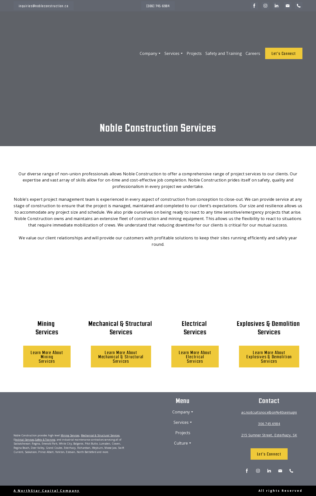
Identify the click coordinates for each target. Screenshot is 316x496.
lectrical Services (24, 439)
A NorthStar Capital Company (47, 491)
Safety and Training (223, 53)
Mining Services (70, 435)
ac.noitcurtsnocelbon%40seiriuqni (269, 412)
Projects (194, 53)
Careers (253, 53)
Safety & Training (45, 439)
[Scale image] (28, 470)
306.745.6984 (269, 423)
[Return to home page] (54, 53)
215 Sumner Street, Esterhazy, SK (269, 435)
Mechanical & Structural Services (100, 435)
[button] (44, 5)
